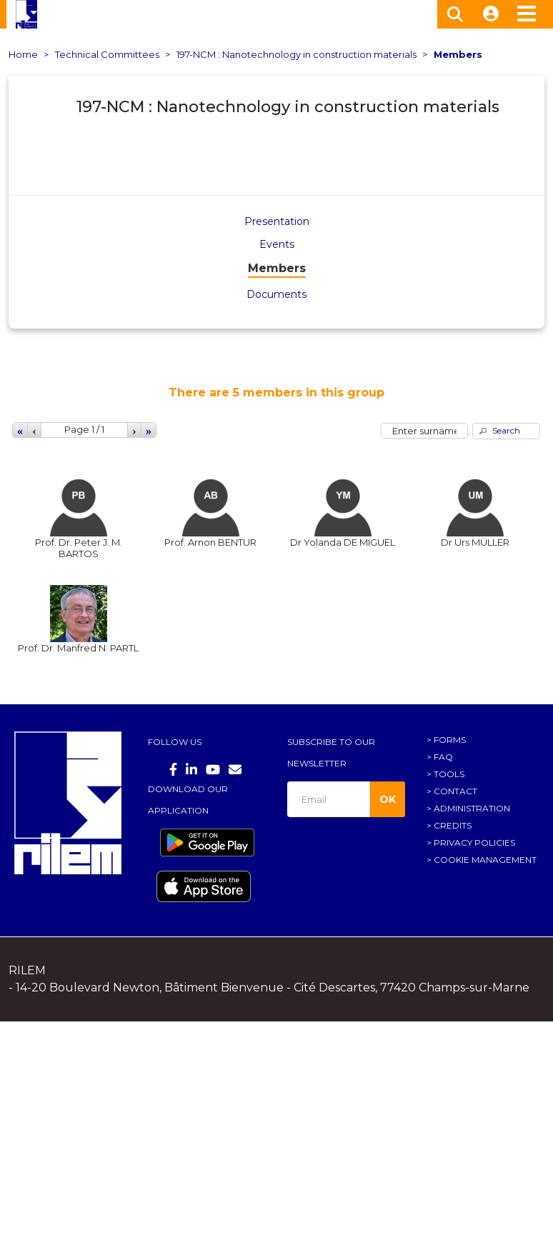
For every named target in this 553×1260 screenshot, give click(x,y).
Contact (455, 791)
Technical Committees (107, 54)
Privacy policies (474, 842)
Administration (472, 808)
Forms (450, 739)
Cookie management (485, 859)
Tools (449, 774)
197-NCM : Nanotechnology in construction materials (296, 54)
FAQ (443, 756)
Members (458, 54)
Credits (453, 825)
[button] (506, 431)
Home (23, 54)
